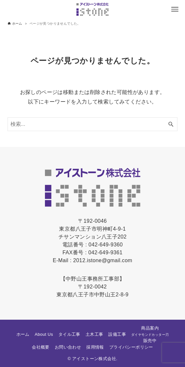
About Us (44, 334)
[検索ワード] (93, 124)
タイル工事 (69, 334)
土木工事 (94, 334)
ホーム (23, 334)
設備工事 (117, 334)
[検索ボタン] (170, 124)
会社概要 (41, 347)
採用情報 (95, 347)
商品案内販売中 (150, 334)
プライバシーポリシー (131, 347)
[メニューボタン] (174, 9)
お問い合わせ (68, 347)
